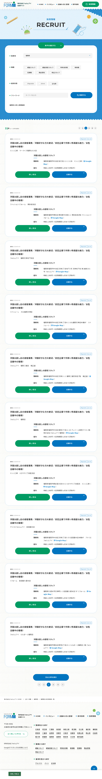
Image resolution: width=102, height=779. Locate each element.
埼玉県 (44, 729)
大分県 (72, 737)
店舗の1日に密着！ (64, 4)
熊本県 (65, 737)
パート (47, 763)
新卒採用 (76, 4)
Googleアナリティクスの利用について (16, 747)
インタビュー (51, 4)
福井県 (88, 729)
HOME (41, 4)
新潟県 (74, 729)
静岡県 (95, 729)
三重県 (44, 733)
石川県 (81, 729)
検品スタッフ (39, 752)
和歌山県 (80, 733)
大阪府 (65, 733)
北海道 (37, 729)
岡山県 (88, 733)
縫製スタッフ (39, 748)
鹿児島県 (80, 737)
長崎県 (58, 737)
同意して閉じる (14, 774)
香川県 (37, 737)
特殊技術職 (64, 748)
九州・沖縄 (28, 699)
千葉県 (51, 729)
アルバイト (38, 763)
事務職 (72, 748)
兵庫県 (72, 733)
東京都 (58, 729)
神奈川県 (66, 729)
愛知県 (37, 733)
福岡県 (36, 699)
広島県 (95, 733)
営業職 (79, 748)
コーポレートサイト (14, 734)
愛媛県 (44, 737)
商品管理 (87, 748)
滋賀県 (51, 733)
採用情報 (92, 4)
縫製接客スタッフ (52, 748)
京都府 (58, 733)
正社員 (53, 763)
